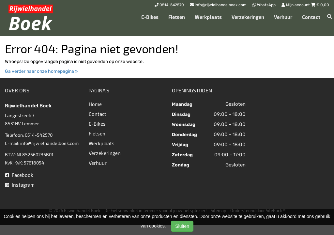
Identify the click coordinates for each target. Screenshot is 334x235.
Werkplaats (208, 17)
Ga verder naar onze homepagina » (41, 71)
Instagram (20, 185)
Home (95, 104)
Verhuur (283, 17)
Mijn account (296, 5)
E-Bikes (150, 17)
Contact (311, 17)
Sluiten (182, 226)
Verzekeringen (248, 17)
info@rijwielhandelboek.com (49, 143)
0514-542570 (39, 135)
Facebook (19, 175)
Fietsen (176, 17)
